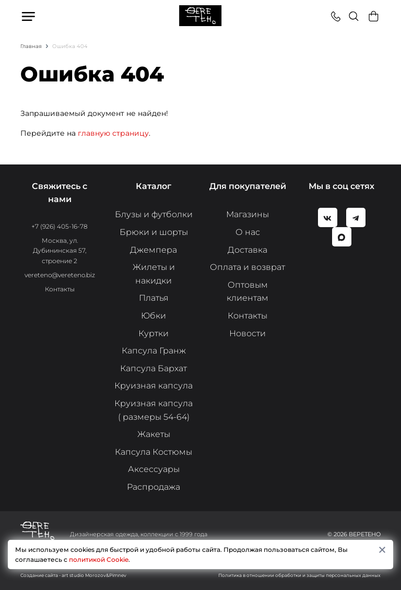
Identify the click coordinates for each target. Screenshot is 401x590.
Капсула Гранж (154, 351)
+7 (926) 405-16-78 (59, 226)
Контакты (60, 289)
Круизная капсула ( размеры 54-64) (153, 410)
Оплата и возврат (247, 267)
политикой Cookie (98, 559)
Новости (247, 333)
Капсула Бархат (153, 368)
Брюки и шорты (154, 232)
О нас (247, 232)
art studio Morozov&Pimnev (94, 575)
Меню (29, 16)
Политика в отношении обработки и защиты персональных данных (299, 575)
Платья (154, 298)
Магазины (247, 214)
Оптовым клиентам (247, 291)
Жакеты (153, 434)
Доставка (247, 250)
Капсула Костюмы (153, 452)
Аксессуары (154, 469)
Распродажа (153, 487)
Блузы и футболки (154, 214)
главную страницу (113, 133)
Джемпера (153, 250)
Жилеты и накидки (154, 274)
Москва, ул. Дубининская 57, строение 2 (59, 250)
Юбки (153, 316)
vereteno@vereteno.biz (60, 275)
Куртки (153, 333)
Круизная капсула (153, 386)
